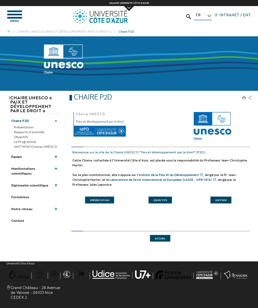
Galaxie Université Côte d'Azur (129, 2)
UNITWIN (221, 200)
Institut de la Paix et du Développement (169, 175)
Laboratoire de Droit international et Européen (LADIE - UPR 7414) (161, 179)
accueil (160, 238)
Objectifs (160, 200)
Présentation (99, 200)
